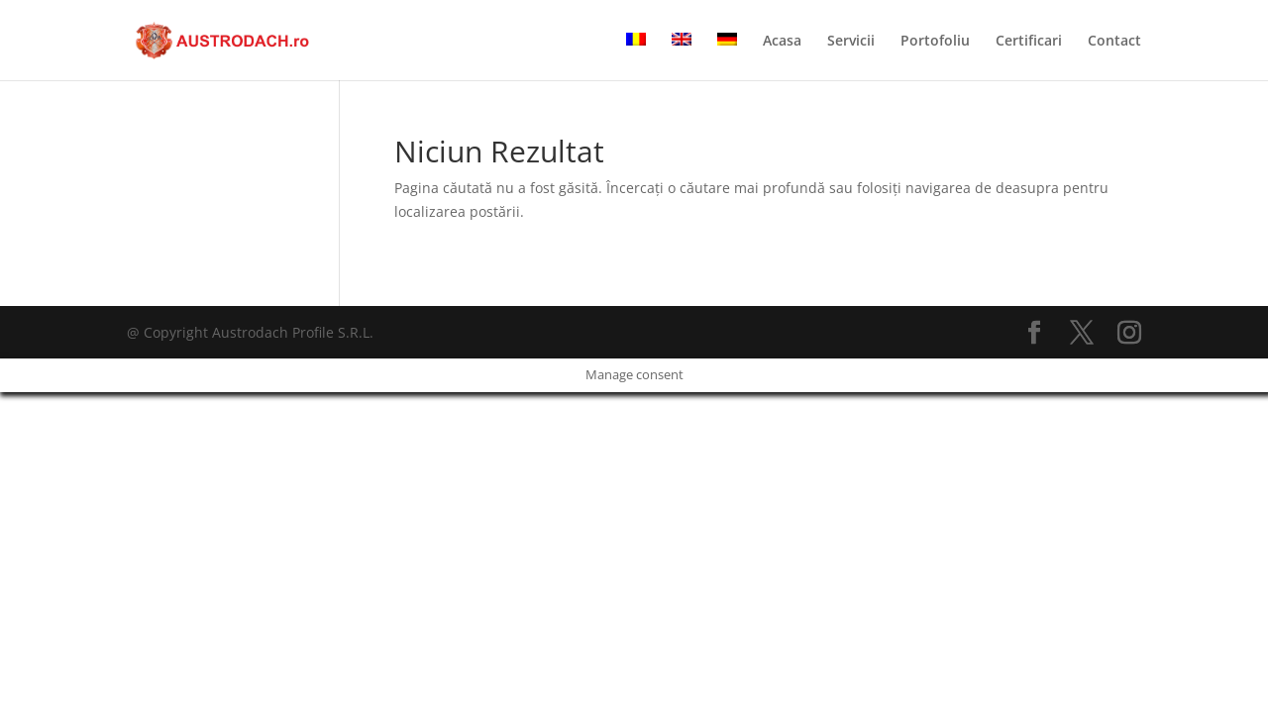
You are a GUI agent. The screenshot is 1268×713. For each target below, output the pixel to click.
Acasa (782, 42)
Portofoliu (935, 42)
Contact (1114, 42)
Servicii (851, 42)
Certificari (1029, 42)
